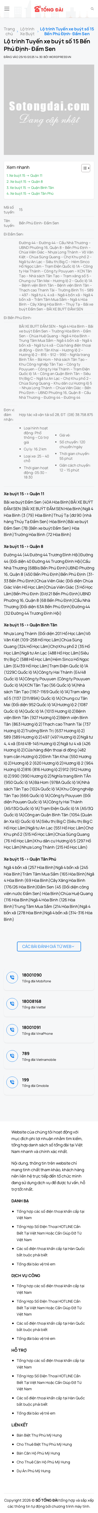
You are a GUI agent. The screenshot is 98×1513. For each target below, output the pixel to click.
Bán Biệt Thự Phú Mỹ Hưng (39, 1435)
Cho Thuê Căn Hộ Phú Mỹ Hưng (43, 1462)
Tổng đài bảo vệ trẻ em (36, 1264)
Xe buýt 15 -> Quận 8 (26, 181)
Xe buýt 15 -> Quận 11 (25, 175)
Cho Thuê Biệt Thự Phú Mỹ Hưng (44, 1444)
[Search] (92, 9)
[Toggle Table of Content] (83, 168)
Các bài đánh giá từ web (48, 946)
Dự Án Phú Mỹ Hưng (33, 1470)
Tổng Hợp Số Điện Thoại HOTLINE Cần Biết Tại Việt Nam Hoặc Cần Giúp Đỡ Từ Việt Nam (49, 1233)
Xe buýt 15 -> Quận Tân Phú (31, 193)
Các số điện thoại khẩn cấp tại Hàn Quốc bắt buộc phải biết (51, 1252)
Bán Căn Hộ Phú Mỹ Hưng (38, 1453)
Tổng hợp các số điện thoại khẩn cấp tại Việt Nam (50, 1214)
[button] (7, 9)
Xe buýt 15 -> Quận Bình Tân (32, 187)
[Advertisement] (72, 1487)
